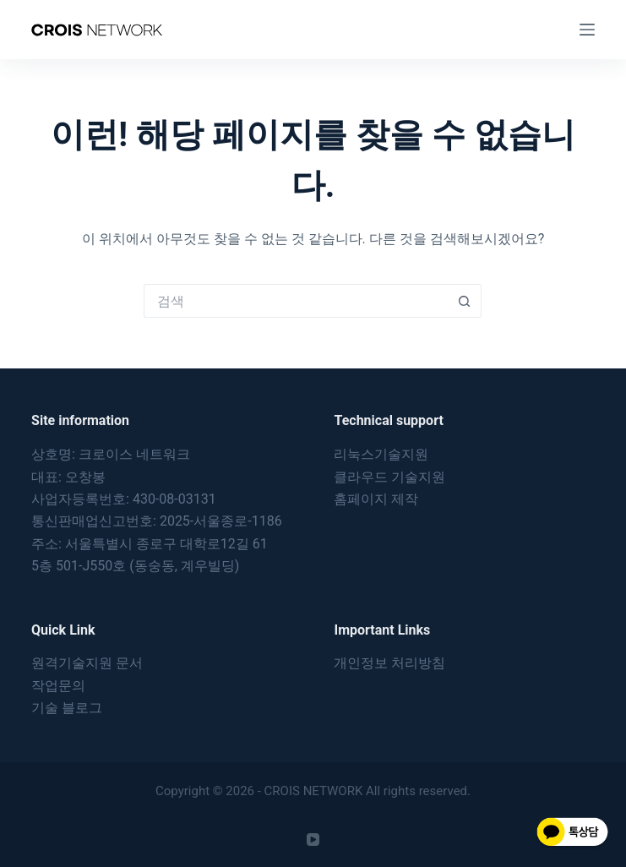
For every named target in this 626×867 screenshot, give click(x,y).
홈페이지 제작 (376, 499)
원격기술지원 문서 (87, 663)
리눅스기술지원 (381, 454)
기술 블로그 (66, 708)
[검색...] (296, 301)
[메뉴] (587, 29)
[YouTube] (313, 839)
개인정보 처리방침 (389, 663)
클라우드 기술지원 (389, 477)
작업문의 (58, 686)
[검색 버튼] (465, 301)
